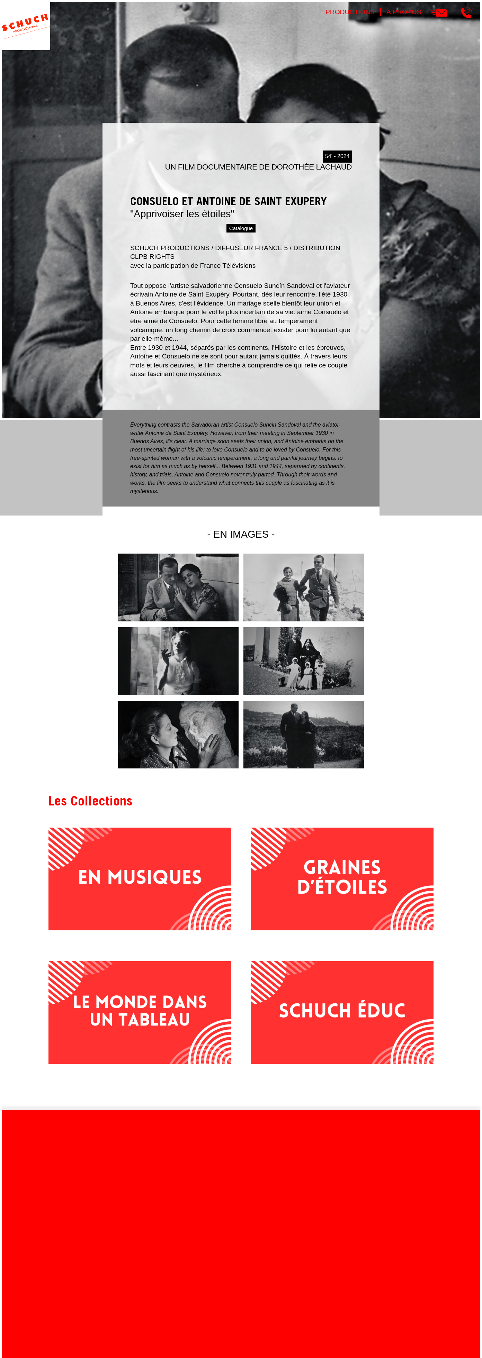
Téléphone (466, 12)
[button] (178, 619)
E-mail (438, 12)
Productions (350, 12)
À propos (403, 12)
